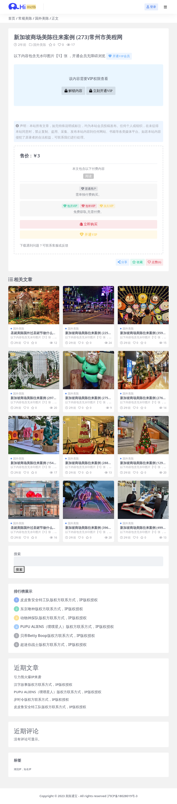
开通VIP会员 (119, 56)
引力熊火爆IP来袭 (27, 676)
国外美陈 (42, 18)
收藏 (137, 262)
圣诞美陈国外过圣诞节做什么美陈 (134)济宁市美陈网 (33, 529)
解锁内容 (73, 91)
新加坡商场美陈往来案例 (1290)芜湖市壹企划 (143, 465)
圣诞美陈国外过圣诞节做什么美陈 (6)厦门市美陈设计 (33, 335)
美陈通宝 (71, 796)
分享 (122, 262)
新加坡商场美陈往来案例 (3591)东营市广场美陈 (143, 335)
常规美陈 (25, 18)
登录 (151, 7)
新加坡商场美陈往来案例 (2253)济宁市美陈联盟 (88, 335)
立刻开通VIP (100, 91)
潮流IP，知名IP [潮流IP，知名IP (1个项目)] (22, 769)
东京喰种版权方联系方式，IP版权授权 (51, 608)
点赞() (154, 262)
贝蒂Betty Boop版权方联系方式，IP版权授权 (57, 635)
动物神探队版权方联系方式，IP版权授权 (53, 617)
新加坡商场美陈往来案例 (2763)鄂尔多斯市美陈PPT (143, 400)
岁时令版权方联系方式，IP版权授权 (41, 699)
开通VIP (88, 234)
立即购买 (88, 224)
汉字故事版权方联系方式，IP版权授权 (43, 684)
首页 (11, 18)
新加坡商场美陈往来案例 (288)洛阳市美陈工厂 (87, 465)
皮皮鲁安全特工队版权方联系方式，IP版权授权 (58, 599)
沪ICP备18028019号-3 (122, 796)
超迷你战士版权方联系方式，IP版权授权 (53, 644)
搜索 (17, 553)
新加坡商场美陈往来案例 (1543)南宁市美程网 (33, 465)
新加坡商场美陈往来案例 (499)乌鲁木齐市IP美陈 (142, 529)
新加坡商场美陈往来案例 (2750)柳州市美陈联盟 (88, 400)
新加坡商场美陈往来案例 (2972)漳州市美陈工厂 (33, 400)
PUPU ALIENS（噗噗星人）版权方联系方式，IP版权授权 (67, 626)
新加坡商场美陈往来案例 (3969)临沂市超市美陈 (88, 529)
